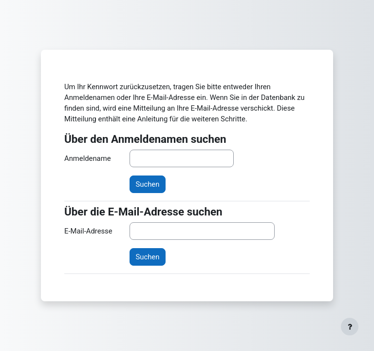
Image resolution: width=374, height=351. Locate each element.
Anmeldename (87, 158)
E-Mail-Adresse (88, 231)
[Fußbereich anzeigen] (349, 326)
